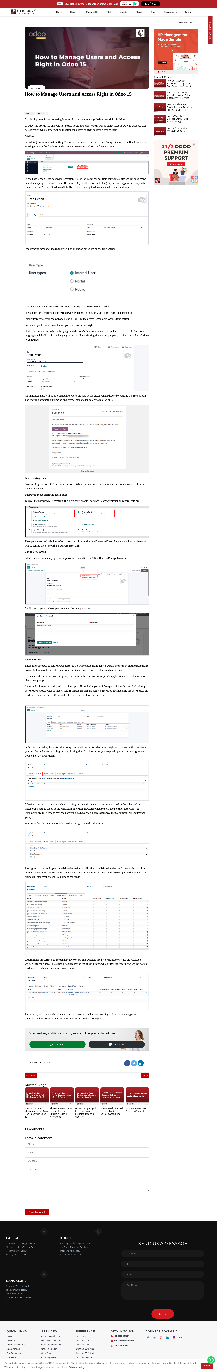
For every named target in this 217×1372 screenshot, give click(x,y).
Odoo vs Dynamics (85, 1349)
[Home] (24, 12)
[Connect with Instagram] (178, 1338)
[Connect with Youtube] (185, 1338)
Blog (153, 12)
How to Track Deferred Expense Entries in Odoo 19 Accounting (111, 1111)
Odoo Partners (13, 1349)
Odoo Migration (48, 1357)
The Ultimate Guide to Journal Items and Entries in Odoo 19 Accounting (61, 1112)
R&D (109, 12)
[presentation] (48, 1198)
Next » (145, 1075)
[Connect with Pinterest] (163, 1338)
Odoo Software (83, 1340)
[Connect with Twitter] (156, 1338)
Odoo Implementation (51, 1345)
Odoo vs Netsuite (84, 1357)
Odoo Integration (49, 1349)
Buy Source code (15, 1353)
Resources (169, 12)
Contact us (12, 1357)
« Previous (31, 1075)
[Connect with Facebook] (148, 1338)
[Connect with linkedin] (170, 1338)
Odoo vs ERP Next (85, 1353)
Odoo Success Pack (16, 1345)
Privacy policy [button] (76, 1367)
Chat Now (77, 1044)
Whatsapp (44, 1044)
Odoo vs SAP (82, 1345)
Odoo (9, 1336)
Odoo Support (47, 1353)
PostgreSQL (92, 12)
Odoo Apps (12, 1340)
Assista (123, 12)
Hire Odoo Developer (51, 1340)
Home (59, 12)
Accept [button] (207, 1365)
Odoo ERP (81, 1336)
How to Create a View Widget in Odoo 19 (136, 1110)
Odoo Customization (50, 1336)
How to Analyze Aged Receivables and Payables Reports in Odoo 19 (85, 1112)
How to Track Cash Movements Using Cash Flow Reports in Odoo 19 (36, 1112)
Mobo (139, 12)
